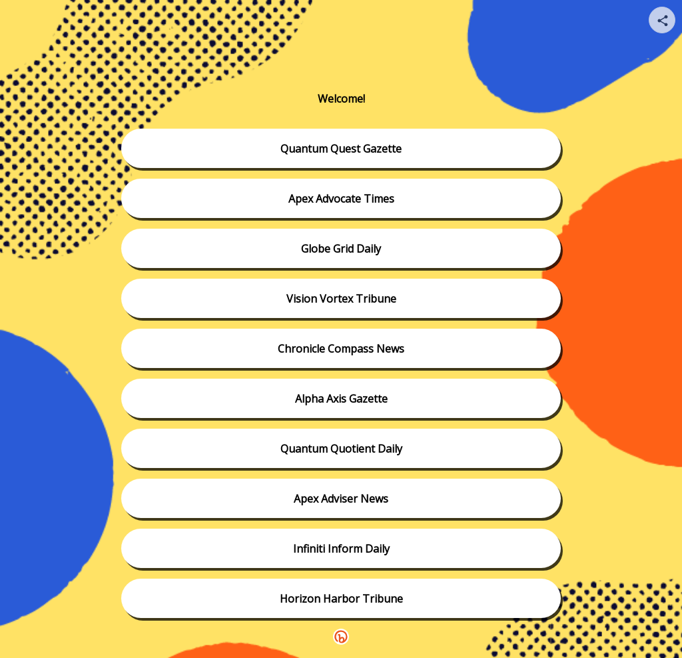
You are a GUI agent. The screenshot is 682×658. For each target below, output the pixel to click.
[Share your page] (662, 20)
